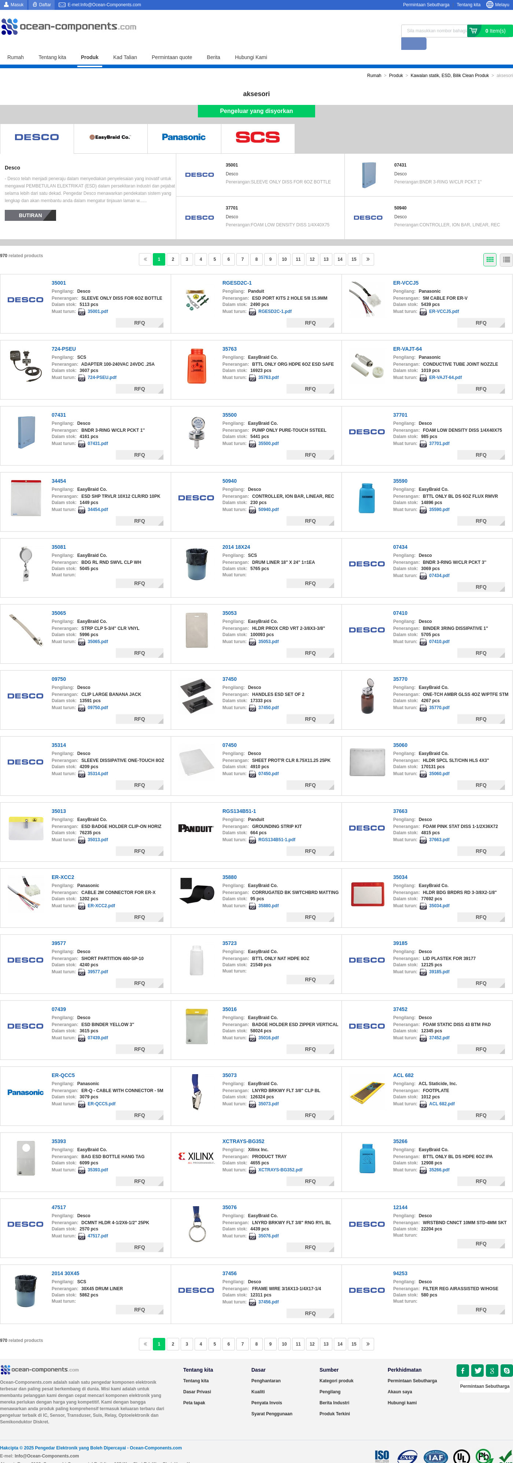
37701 (232, 195)
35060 (400, 733)
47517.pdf (98, 1223)
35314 (59, 733)
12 (312, 246)
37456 (229, 1261)
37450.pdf (268, 695)
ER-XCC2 (63, 865)
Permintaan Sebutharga (426, 4)
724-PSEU (64, 336)
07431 (400, 152)
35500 (229, 402)
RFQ (139, 310)
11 (298, 246)
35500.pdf (268, 431)
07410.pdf (439, 629)
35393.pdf (98, 1157)
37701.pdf (439, 431)
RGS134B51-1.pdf (276, 827)
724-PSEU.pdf (102, 365)
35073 (229, 1063)
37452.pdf (439, 1025)
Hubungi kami (402, 1390)
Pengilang (330, 1379)
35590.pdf (439, 497)
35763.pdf (268, 365)
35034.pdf (439, 893)
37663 (400, 799)
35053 (229, 600)
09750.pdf (98, 695)
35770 (400, 667)
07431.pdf (98, 431)
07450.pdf (268, 761)
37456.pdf (268, 1289)
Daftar (45, 4)
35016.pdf (268, 1025)
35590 (400, 468)
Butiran (30, 203)
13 (326, 246)
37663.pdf (439, 827)
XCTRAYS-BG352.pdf (280, 1157)
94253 (400, 1261)
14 (339, 246)
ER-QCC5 (63, 1063)
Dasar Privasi (197, 1379)
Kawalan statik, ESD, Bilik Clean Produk (450, 63)
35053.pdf (268, 629)
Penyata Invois (266, 1390)
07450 (229, 733)
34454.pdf (98, 497)
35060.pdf (439, 761)
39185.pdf (439, 959)
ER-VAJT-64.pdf (445, 365)
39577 (59, 931)
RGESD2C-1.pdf (275, 299)
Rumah (15, 45)
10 (284, 246)
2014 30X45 (66, 1261)
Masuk (17, 4)
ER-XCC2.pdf (101, 893)
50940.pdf (268, 497)
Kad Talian (125, 45)
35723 (229, 931)
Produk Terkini (335, 1401)
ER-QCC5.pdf (101, 1091)
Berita (214, 45)
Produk (90, 45)
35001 (232, 152)
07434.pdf (439, 563)
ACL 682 (403, 1063)
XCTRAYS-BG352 (243, 1129)
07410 (400, 600)
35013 (59, 799)
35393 (59, 1129)
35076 (229, 1195)
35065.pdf (98, 629)
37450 (229, 667)
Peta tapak (194, 1390)
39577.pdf (98, 959)
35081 (59, 534)
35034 (400, 865)
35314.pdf (98, 761)
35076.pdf (268, 1223)
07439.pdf (98, 1025)
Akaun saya (400, 1379)
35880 (229, 865)
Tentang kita (469, 4)
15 (353, 246)
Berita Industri (334, 1390)
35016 (229, 997)
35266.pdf (439, 1157)
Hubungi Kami (251, 45)
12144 (400, 1195)
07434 (400, 534)
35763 (229, 336)
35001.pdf (98, 299)
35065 (59, 600)
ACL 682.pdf (442, 1091)
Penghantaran (266, 1368)
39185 (400, 931)
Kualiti (258, 1379)
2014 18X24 (236, 534)
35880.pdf (268, 893)
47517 (59, 1195)
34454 (59, 468)
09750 (59, 667)
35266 (400, 1129)
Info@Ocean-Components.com (47, 1443)
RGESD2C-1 (237, 270)
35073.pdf (268, 1091)
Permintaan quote (172, 45)
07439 (59, 997)
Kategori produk (337, 1368)
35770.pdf (439, 695)
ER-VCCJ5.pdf (444, 299)
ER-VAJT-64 (407, 336)
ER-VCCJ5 (405, 270)
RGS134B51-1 (239, 799)
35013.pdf (98, 827)
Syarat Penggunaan (271, 1401)
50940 (400, 195)
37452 (400, 997)
